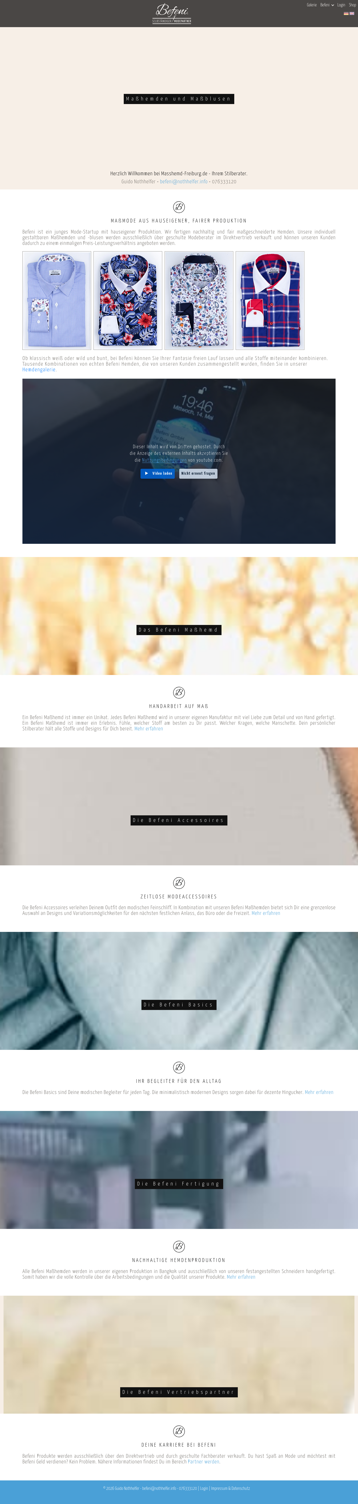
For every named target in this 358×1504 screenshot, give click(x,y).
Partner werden (203, 1462)
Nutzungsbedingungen (164, 460)
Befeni (327, 5)
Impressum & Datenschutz (230, 1489)
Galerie (312, 5)
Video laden (162, 474)
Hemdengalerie (39, 370)
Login (341, 5)
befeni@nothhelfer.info (184, 181)
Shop (352, 5)
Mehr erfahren (149, 729)
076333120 (224, 181)
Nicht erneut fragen (198, 474)
